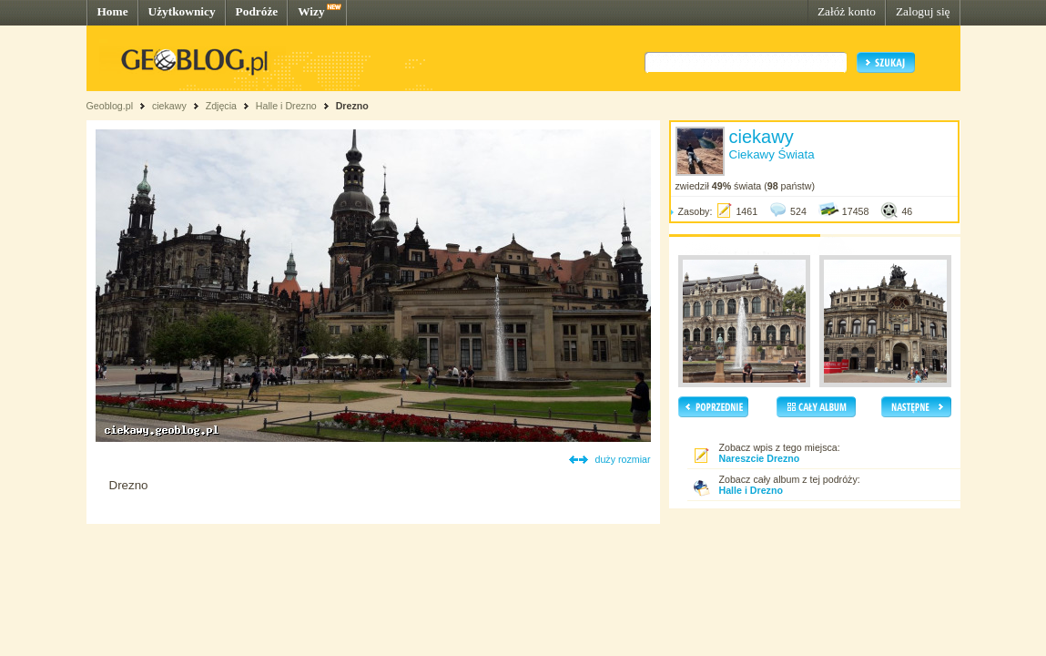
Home (112, 11)
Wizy (311, 11)
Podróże (257, 11)
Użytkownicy (182, 11)
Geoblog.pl (110, 105)
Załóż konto (847, 11)
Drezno (352, 105)
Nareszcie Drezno (759, 458)
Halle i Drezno (286, 105)
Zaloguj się (923, 11)
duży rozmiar (623, 459)
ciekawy (169, 105)
